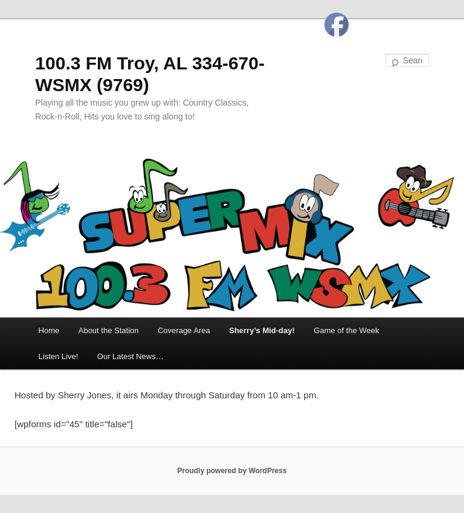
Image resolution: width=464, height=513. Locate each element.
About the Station (109, 330)
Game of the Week (346, 330)
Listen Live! (59, 356)
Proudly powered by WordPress (231, 471)
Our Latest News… (130, 356)
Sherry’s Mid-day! (262, 330)
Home (49, 330)
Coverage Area (184, 330)
